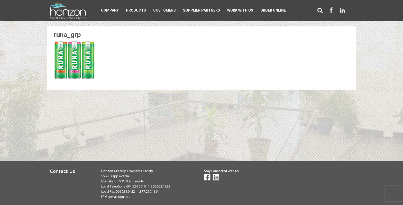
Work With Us (240, 10)
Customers (164, 10)
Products (136, 10)
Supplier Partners (201, 10)
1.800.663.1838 (159, 186)
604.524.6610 (136, 186)
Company (110, 10)
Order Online (273, 10)
